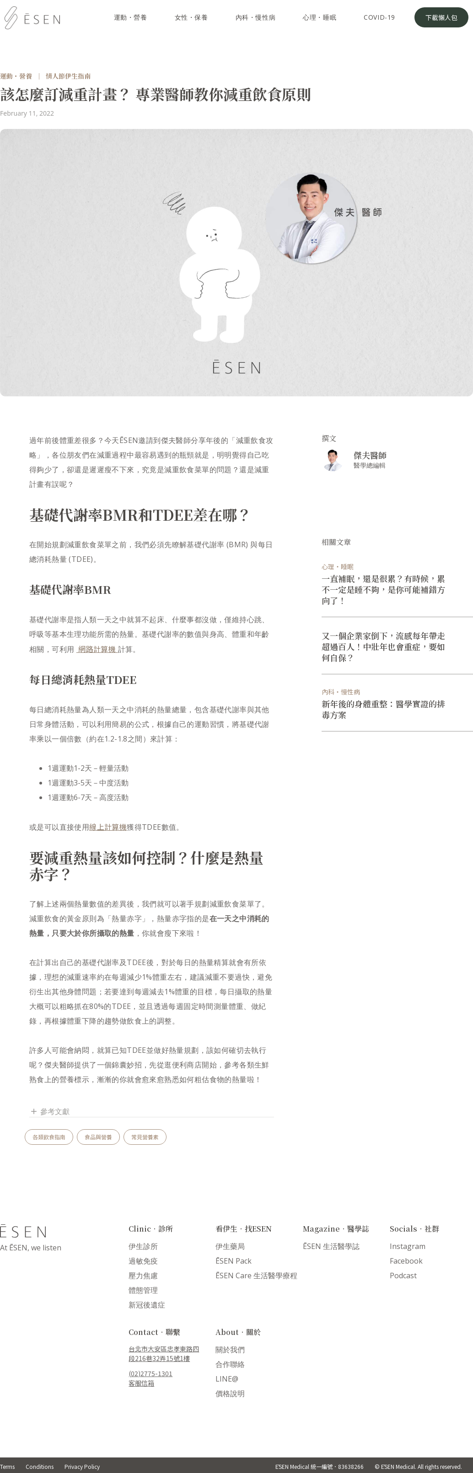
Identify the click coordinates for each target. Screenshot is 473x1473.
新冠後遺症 (147, 1305)
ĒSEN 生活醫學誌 (331, 1246)
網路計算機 (97, 648)
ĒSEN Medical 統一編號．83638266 (319, 1466)
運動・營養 (16, 76)
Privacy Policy (82, 1466)
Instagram (407, 1246)
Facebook (406, 1261)
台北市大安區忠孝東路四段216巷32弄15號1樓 (164, 1353)
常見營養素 (145, 1137)
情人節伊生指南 (68, 76)
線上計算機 (108, 826)
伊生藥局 (230, 1246)
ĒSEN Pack (233, 1261)
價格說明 (230, 1393)
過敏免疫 (143, 1261)
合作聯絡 (230, 1364)
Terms (7, 1466)
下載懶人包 (441, 17)
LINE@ (226, 1379)
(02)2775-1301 (150, 1373)
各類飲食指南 (48, 1137)
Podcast (403, 1275)
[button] (151, 1111)
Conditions (40, 1466)
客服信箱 (141, 1383)
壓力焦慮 (143, 1275)
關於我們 (230, 1350)
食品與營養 (98, 1137)
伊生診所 (143, 1246)
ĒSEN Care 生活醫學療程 (256, 1275)
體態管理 (143, 1290)
